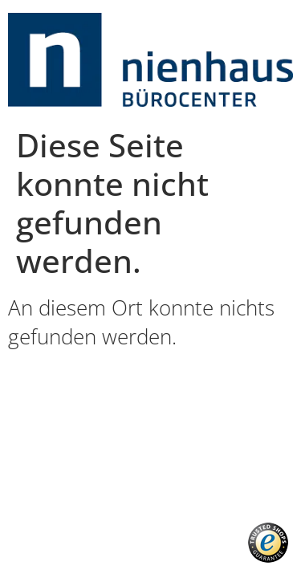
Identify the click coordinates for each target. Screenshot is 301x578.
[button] (268, 543)
